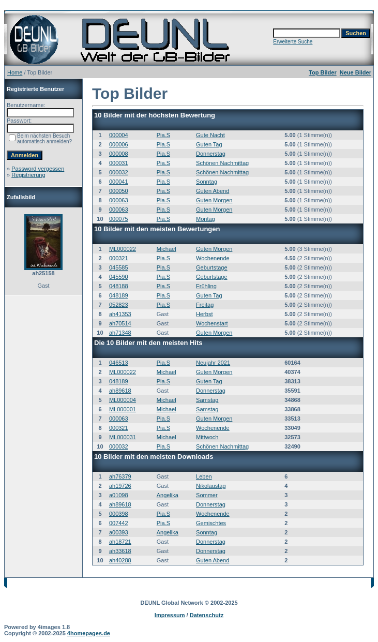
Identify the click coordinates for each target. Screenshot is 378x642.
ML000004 (122, 400)
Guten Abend (212, 191)
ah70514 (120, 323)
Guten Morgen (214, 200)
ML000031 (122, 437)
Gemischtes (211, 523)
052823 (118, 305)
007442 (118, 523)
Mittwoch (207, 437)
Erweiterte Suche (292, 41)
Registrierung (28, 175)
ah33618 (120, 551)
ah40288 (120, 560)
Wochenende (213, 258)
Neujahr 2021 (213, 363)
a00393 (118, 532)
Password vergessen (37, 169)
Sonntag (206, 181)
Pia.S (163, 135)
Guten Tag (209, 144)
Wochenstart (212, 323)
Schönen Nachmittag (222, 163)
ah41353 (120, 314)
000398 (118, 514)
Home (14, 72)
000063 (118, 200)
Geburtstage (212, 267)
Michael (166, 249)
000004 (118, 135)
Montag (205, 219)
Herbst (204, 314)
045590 (118, 277)
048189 (118, 295)
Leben (204, 476)
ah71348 (120, 333)
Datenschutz (206, 615)
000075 (118, 219)
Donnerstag (210, 154)
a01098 (118, 495)
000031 (118, 163)
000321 (118, 258)
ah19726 (120, 486)
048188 (118, 286)
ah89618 (120, 390)
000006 (118, 144)
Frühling (206, 286)
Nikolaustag (210, 486)
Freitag (205, 305)
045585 (118, 267)
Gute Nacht (210, 135)
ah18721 (120, 542)
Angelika (167, 495)
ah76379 (120, 476)
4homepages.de (88, 633)
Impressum (170, 615)
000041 (118, 181)
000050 (118, 191)
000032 (118, 172)
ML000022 (122, 249)
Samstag (207, 400)
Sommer (207, 495)
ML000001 (122, 409)
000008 (118, 154)
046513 (118, 363)
